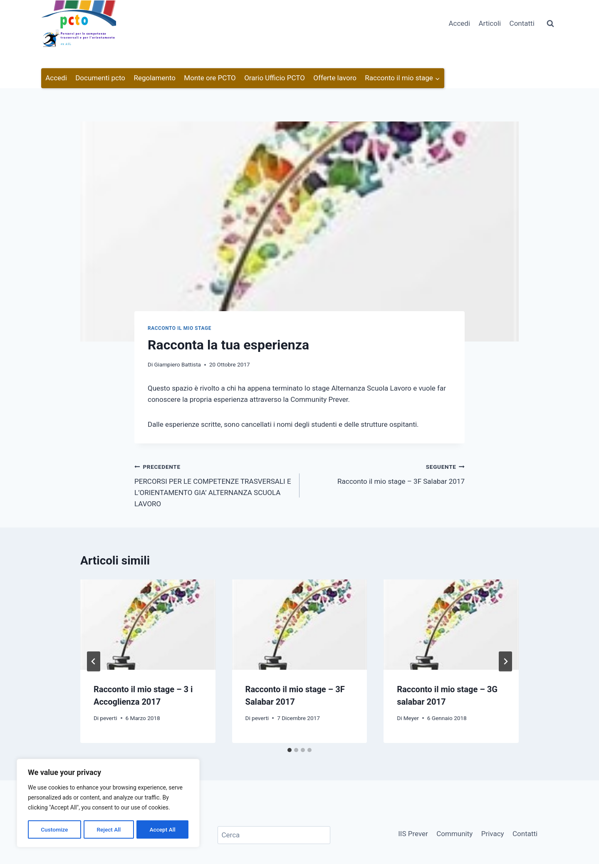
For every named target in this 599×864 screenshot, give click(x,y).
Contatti (522, 23)
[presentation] (147, 624)
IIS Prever (413, 833)
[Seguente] (505, 661)
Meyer (411, 718)
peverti (108, 718)
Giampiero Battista (177, 364)
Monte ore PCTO (209, 78)
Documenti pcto (100, 78)
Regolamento (155, 78)
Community (454, 833)
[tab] (289, 750)
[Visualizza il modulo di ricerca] (550, 23)
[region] (108, 803)
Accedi (459, 23)
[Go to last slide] (93, 661)
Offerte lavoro (334, 78)
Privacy (492, 833)
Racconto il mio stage (179, 328)
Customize (54, 829)
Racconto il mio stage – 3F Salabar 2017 (386, 473)
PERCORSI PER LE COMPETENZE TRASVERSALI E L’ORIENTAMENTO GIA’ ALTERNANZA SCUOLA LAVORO (213, 484)
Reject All (109, 829)
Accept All (162, 829)
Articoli (489, 23)
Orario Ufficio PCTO (274, 78)
